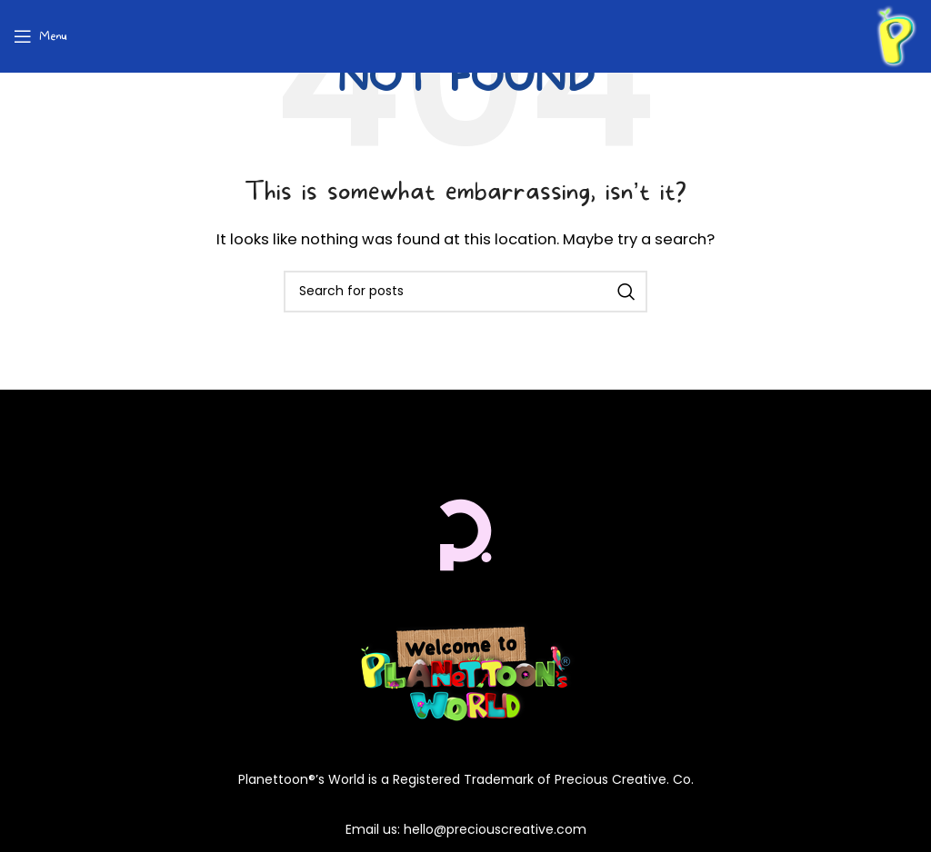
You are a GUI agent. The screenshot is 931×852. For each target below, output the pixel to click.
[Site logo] (896, 35)
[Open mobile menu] (40, 36)
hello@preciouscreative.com (495, 829)
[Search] (465, 291)
